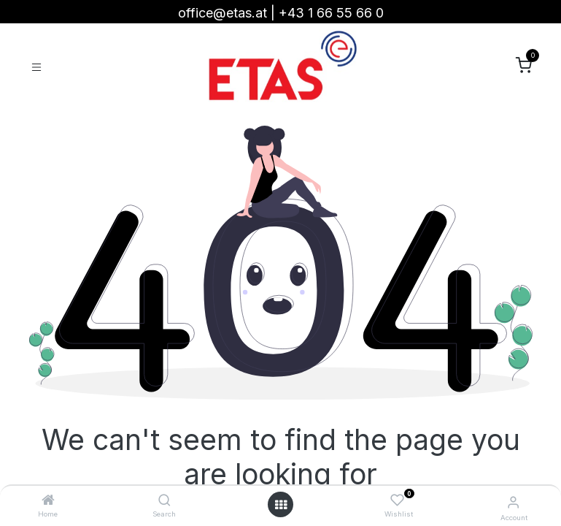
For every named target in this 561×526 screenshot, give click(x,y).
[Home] (48, 500)
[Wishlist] (397, 500)
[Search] (164, 500)
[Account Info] (513, 502)
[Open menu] (281, 505)
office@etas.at (222, 12)
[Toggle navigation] (36, 66)
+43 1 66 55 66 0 (331, 12)
